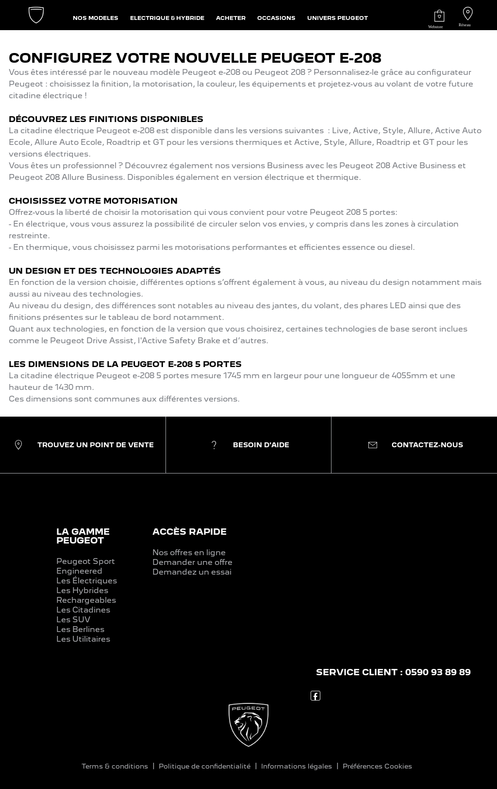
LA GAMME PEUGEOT (83, 535)
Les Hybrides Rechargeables (86, 595)
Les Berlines (80, 629)
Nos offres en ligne (189, 552)
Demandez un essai (192, 572)
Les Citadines (83, 609)
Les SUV (73, 619)
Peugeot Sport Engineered (85, 566)
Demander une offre (192, 562)
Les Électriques (86, 580)
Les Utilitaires (83, 639)
